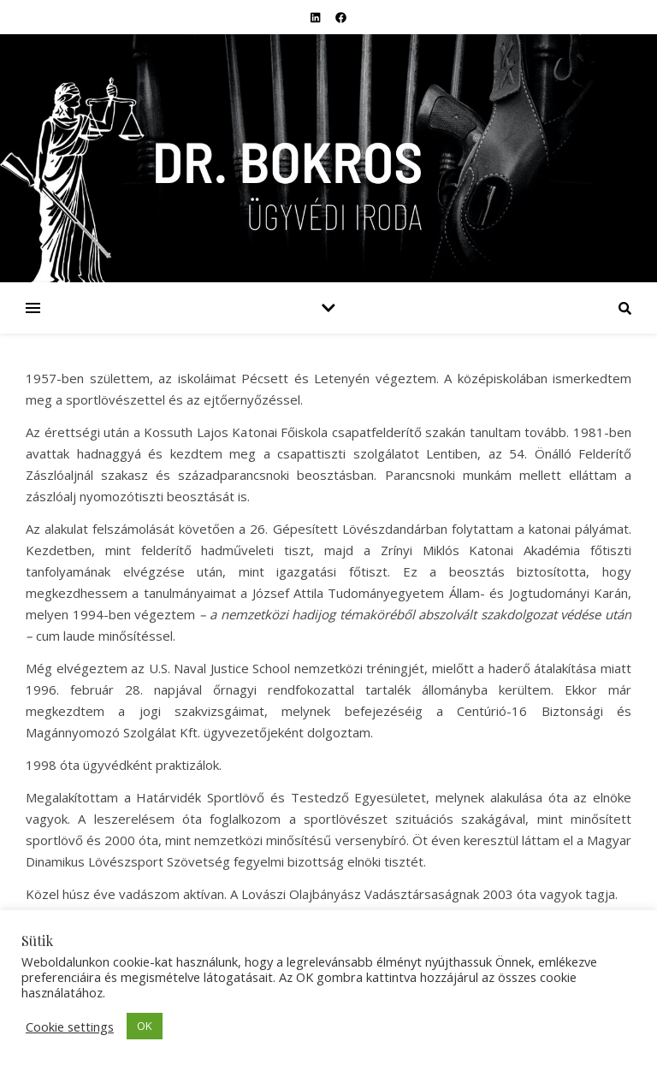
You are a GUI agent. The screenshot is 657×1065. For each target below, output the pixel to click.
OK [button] (144, 1025)
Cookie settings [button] (70, 1026)
